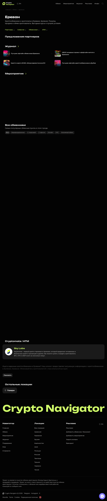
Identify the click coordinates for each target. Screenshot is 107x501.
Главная (8, 10)
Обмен (15, 10)
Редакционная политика (29, 497)
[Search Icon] (102, 4)
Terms (11, 497)
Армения (21, 10)
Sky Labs (19, 348)
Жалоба (5, 497)
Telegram (27, 493)
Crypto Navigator (54, 408)
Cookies (17, 497)
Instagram (34, 493)
